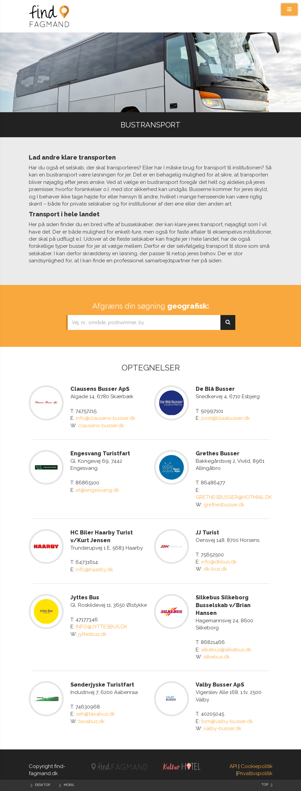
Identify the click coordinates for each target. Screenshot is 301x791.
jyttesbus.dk (92, 634)
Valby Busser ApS (220, 684)
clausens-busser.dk (101, 426)
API (233, 766)
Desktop (42, 785)
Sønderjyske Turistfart (102, 684)
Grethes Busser (217, 453)
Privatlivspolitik (255, 773)
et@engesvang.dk (97, 490)
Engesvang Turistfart (100, 453)
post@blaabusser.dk (225, 418)
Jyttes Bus (84, 597)
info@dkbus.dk (219, 562)
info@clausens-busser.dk (105, 418)
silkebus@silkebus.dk (226, 650)
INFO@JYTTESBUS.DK (101, 627)
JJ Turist (207, 532)
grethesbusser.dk (223, 505)
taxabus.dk (91, 721)
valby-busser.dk (222, 728)
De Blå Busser (215, 389)
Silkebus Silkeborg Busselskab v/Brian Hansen (223, 605)
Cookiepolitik (257, 766)
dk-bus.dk (215, 569)
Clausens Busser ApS (99, 389)
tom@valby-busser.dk (227, 721)
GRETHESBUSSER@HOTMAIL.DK (234, 497)
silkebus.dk (216, 657)
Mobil (69, 785)
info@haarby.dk (94, 570)
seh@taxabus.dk (95, 714)
